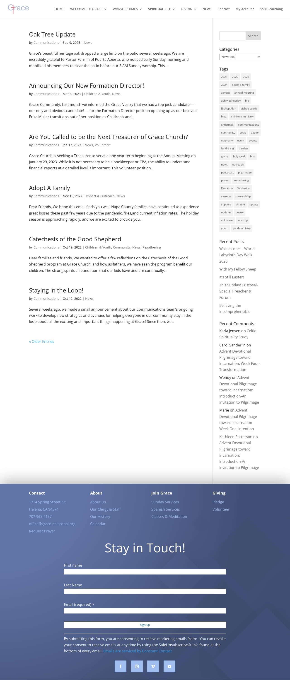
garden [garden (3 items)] (243, 148)
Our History (100, 523)
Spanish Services (165, 516)
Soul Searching (271, 9)
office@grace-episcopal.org (52, 530)
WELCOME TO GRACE (86, 9)
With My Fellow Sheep (237, 269)
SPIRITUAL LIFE (159, 9)
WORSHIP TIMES (125, 9)
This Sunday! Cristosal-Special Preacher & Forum (238, 291)
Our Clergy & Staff (105, 516)
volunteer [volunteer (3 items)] (227, 220)
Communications (46, 42)
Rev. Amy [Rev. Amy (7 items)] (227, 188)
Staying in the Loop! (56, 290)
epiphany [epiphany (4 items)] (227, 140)
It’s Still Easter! (231, 277)
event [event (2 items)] (240, 140)
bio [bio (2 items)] (247, 100)
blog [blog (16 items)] (224, 116)
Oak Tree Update (52, 34)
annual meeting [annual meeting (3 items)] (244, 93)
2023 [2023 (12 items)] (246, 77)
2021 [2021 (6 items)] (224, 77)
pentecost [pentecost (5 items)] (227, 172)
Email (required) (79, 611)
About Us (98, 508)
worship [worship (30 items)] (243, 220)
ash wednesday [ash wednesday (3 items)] (231, 100)
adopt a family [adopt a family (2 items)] (241, 85)
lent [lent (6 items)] (252, 156)
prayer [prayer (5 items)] (225, 180)
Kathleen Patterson (235, 436)
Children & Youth (97, 94)
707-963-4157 (40, 523)
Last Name (73, 591)
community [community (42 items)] (228, 132)
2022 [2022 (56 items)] (235, 77)
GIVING (186, 9)
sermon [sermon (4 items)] (226, 196)
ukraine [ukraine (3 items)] (240, 204)
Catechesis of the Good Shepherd (75, 239)
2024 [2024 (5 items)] (224, 85)
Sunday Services (165, 508)
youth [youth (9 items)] (224, 228)
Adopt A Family (49, 188)
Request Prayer (42, 537)
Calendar (98, 530)
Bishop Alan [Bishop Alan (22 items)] (228, 108)
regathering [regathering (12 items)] (241, 180)
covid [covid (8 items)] (243, 132)
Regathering (152, 247)
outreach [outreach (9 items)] (238, 164)
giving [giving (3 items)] (225, 156)
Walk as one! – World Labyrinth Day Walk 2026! (237, 254)
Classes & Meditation (169, 523)
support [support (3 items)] (226, 204)
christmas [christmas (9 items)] (227, 125)
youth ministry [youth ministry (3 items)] (242, 228)
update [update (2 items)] (253, 204)
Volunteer (102, 145)
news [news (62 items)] (224, 164)
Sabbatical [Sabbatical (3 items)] (243, 188)
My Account (245, 9)
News (88, 42)
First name (73, 572)
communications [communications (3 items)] (248, 125)
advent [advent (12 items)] (225, 93)
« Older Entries (41, 341)
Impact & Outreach (100, 196)
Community (121, 247)
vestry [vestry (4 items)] (240, 212)
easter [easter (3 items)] (255, 132)
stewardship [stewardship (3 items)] (243, 196)
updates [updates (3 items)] (226, 212)
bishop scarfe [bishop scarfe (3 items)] (249, 108)
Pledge (218, 508)
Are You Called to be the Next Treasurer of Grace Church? (108, 137)
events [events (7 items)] (253, 140)
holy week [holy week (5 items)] (239, 156)
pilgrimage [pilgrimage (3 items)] (245, 172)
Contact (224, 9)
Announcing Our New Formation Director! (86, 85)
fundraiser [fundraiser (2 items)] (227, 148)
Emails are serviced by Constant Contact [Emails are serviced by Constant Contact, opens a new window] (137, 657)
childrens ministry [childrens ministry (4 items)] (242, 116)
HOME (59, 9)
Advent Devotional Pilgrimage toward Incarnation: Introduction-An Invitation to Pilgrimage (239, 390)
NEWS (207, 9)
